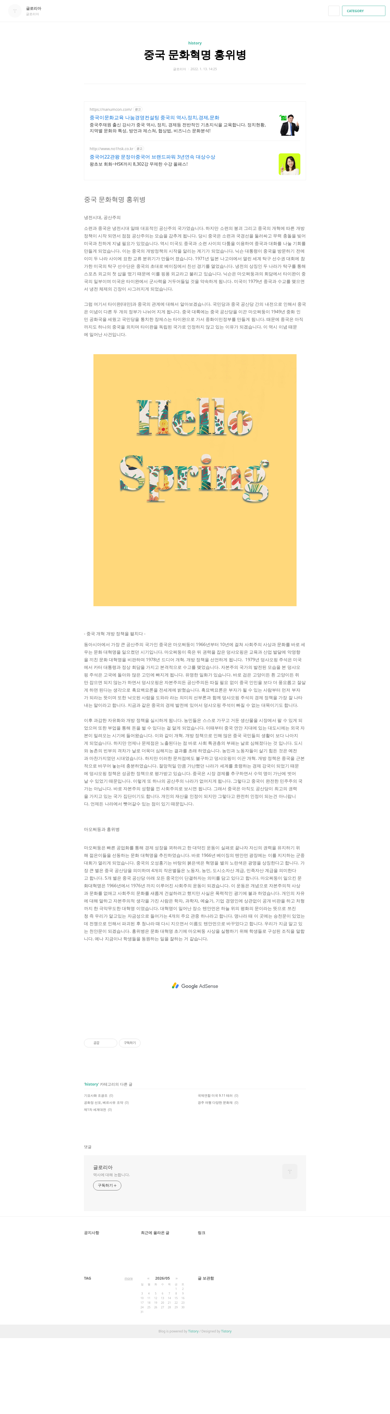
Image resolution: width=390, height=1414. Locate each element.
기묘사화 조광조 (96, 1171)
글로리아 (36, 8)
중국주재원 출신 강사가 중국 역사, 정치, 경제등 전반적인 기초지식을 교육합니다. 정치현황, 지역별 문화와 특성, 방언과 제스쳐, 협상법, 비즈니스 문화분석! (178, 128)
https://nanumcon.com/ (111, 109)
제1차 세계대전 (95, 1185)
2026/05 (162, 1354)
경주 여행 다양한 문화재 (215, 1178)
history (195, 43)
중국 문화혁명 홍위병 (195, 54)
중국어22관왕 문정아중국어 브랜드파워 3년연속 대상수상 (152, 156)
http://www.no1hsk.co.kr (112, 148)
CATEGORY (364, 11)
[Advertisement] (195, 224)
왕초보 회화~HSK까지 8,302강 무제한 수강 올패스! (139, 164)
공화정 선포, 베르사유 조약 (103, 1178)
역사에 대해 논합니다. (111, 1250)
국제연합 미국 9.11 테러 (215, 1171)
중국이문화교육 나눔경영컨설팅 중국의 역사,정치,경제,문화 (154, 117)
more (129, 1354)
